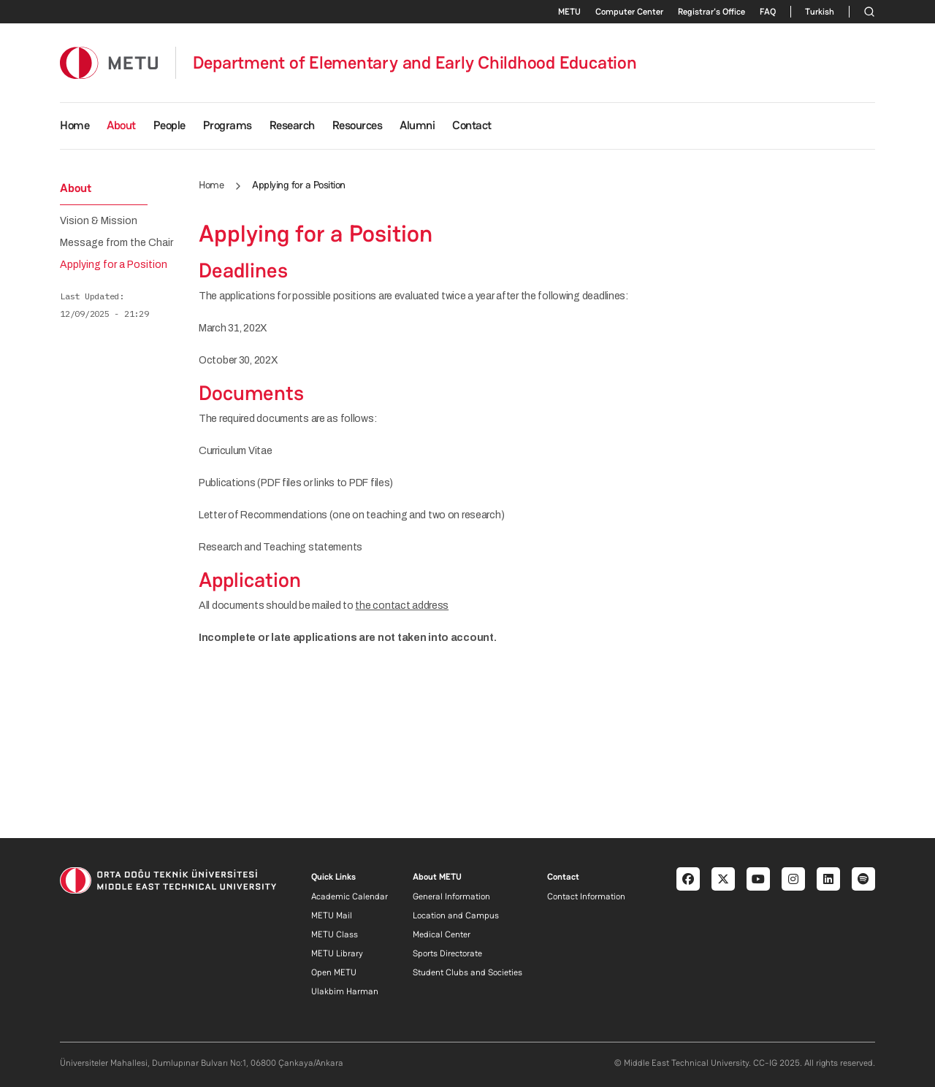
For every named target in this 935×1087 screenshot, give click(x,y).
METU (569, 12)
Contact (472, 125)
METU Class (334, 934)
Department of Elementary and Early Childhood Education (415, 63)
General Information (451, 896)
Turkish (819, 12)
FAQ (768, 12)
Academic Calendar (349, 896)
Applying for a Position (113, 265)
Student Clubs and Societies (467, 972)
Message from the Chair (116, 243)
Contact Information (586, 896)
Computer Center (629, 12)
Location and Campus (456, 915)
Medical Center (441, 934)
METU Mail (331, 915)
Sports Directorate (447, 953)
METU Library (337, 953)
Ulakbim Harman (344, 991)
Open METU (333, 972)
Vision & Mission (98, 221)
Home (74, 125)
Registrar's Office (711, 12)
